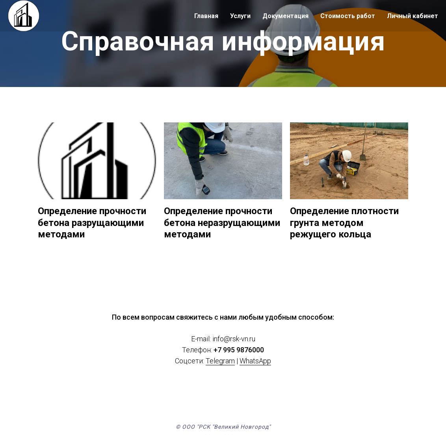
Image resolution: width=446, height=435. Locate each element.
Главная (206, 16)
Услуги (240, 16)
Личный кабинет (412, 16)
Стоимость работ (347, 16)
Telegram (220, 361)
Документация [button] (285, 16)
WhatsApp (255, 361)
